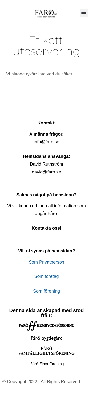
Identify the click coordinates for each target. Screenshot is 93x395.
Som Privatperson (46, 262)
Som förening (46, 291)
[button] (84, 13)
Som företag (46, 276)
